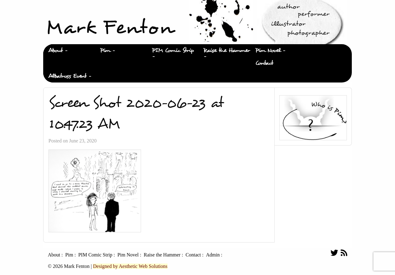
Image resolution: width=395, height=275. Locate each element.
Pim (105, 50)
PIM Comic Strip (173, 50)
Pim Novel (268, 50)
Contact (264, 63)
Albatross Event (67, 76)
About (55, 50)
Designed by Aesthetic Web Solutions (130, 266)
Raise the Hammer (226, 50)
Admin (212, 254)
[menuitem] (69, 50)
